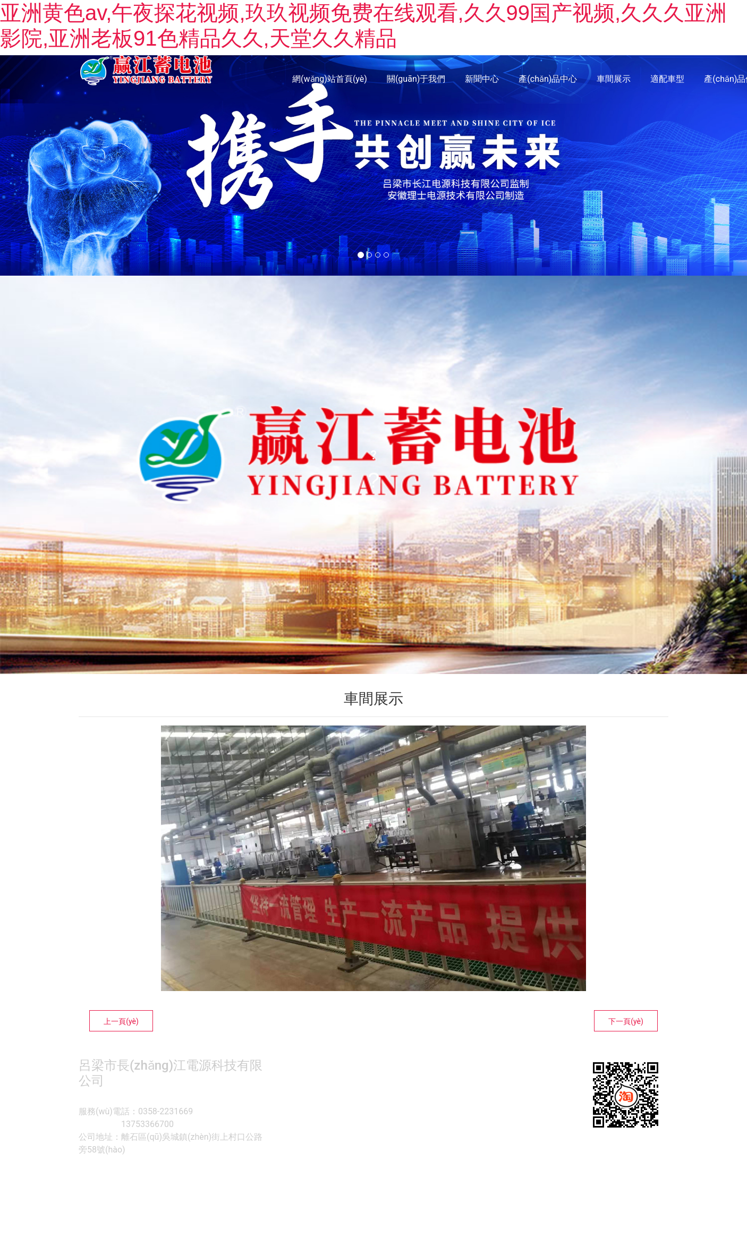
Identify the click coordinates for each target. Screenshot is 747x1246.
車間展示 (614, 79)
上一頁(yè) (121, 1021)
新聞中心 (482, 79)
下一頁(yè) (625, 1021)
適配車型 (667, 79)
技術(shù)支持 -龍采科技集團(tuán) (497, 1177)
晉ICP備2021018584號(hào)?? (389, 1177)
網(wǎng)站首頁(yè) (329, 79)
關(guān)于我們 (416, 79)
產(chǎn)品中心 (548, 79)
